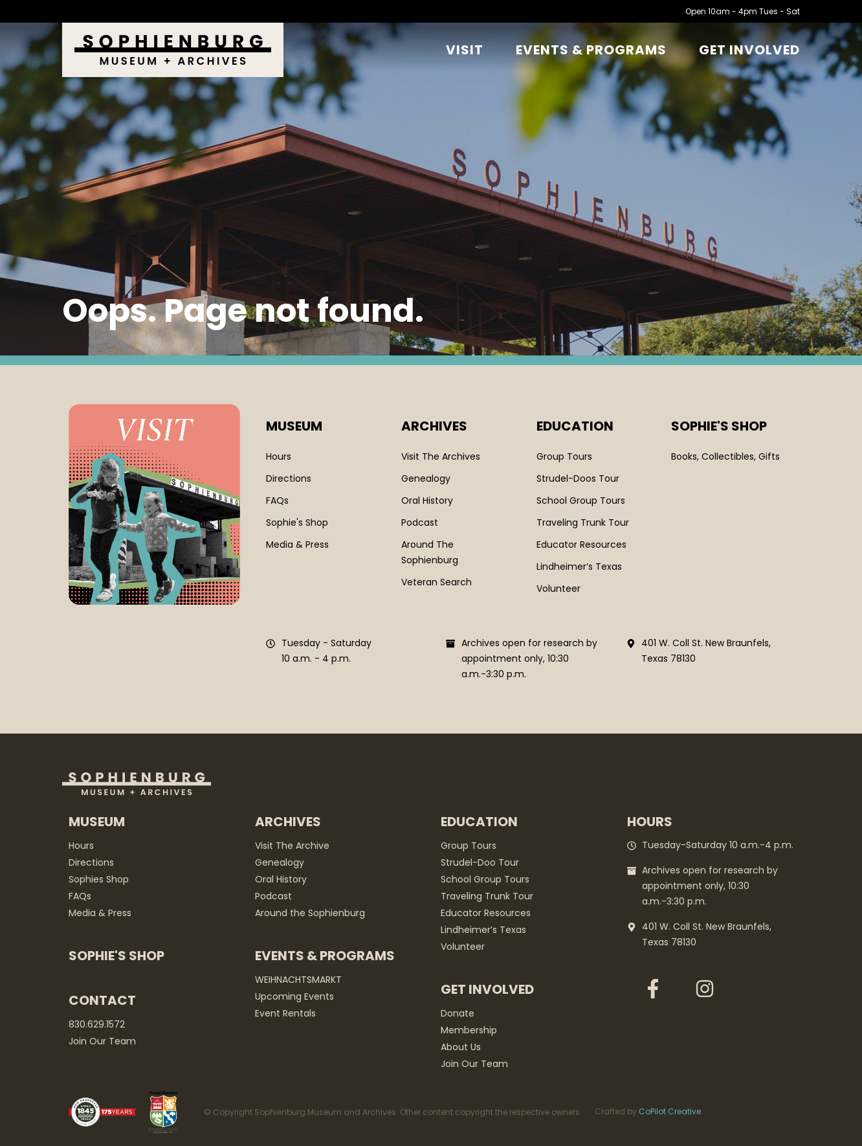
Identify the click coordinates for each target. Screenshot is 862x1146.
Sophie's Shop (116, 956)
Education (574, 426)
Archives (434, 426)
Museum (294, 426)
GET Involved (749, 50)
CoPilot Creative (670, 1111)
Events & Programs (591, 50)
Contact (102, 1000)
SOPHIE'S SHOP (719, 426)
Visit (464, 50)
